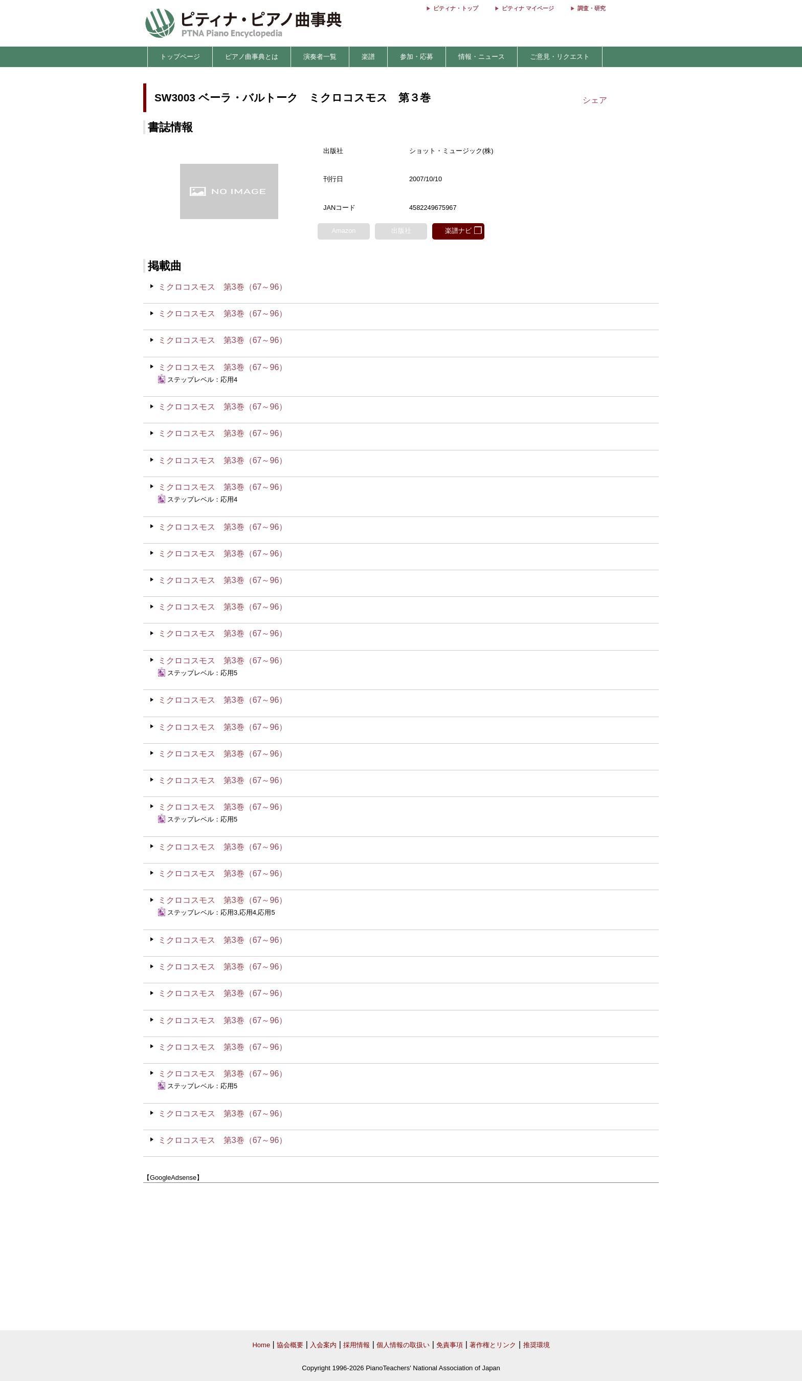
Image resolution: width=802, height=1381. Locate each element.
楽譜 (368, 56)
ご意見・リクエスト (560, 56)
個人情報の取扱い (403, 1345)
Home (261, 1345)
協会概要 (290, 1345)
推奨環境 (536, 1345)
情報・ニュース (481, 56)
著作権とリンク (493, 1345)
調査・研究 (591, 8)
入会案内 (323, 1345)
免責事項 (449, 1345)
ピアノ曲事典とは (251, 56)
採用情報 (356, 1345)
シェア (595, 100)
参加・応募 (416, 56)
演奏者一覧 (320, 56)
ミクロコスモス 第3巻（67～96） (222, 287)
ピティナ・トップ (455, 8)
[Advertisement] (401, 1256)
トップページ (180, 56)
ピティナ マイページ (528, 8)
